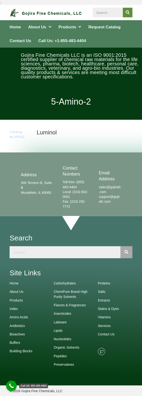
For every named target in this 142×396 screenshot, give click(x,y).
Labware (60, 322)
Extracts (104, 300)
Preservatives (64, 364)
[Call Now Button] (11, 386)
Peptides (60, 356)
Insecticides (62, 313)
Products (16, 300)
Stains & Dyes (108, 309)
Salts (101, 292)
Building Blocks (21, 351)
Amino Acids (19, 317)
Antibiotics (17, 326)
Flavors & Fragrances (70, 305)
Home (14, 283)
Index (14, 309)
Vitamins (104, 317)
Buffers (15, 343)
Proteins (104, 283)
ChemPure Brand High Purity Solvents (71, 294)
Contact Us (106, 334)
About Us (17, 292)
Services (104, 326)
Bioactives (17, 334)
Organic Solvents (66, 347)
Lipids (58, 331)
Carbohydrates (65, 283)
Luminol (47, 132)
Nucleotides (62, 339)
